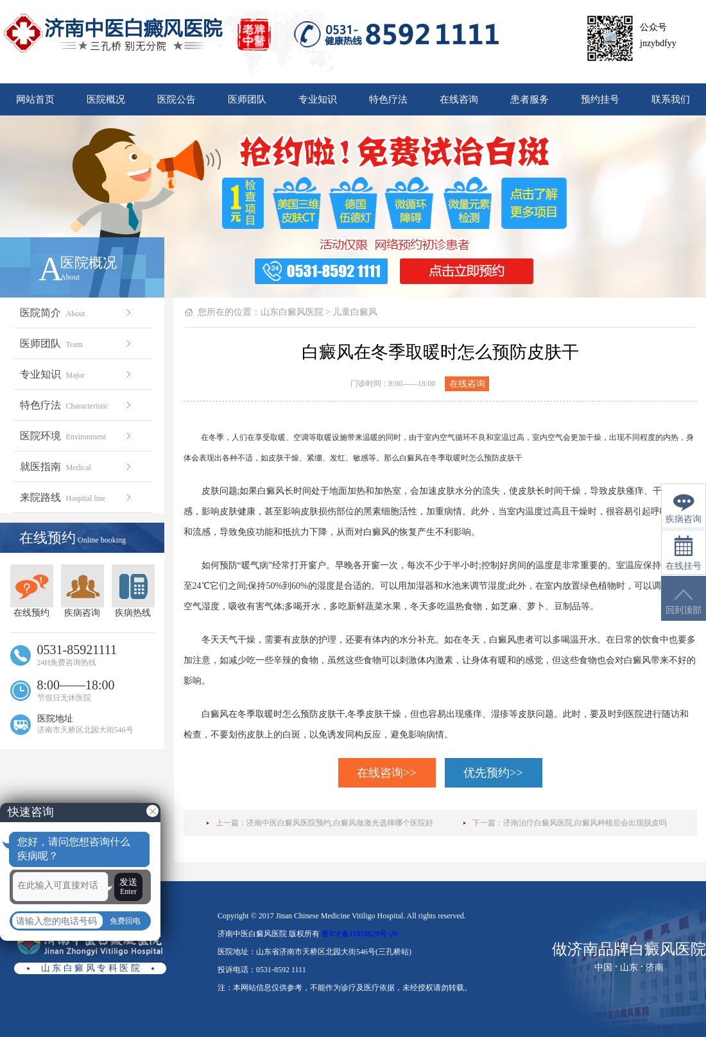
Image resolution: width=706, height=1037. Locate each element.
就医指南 (76, 466)
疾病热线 (133, 591)
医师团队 (247, 99)
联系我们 (670, 99)
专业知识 (317, 99)
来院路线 (76, 497)
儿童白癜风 (354, 312)
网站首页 (35, 99)
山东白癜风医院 (292, 312)
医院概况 (106, 99)
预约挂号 (600, 99)
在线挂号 (684, 553)
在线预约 (31, 591)
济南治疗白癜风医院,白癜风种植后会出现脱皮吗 (585, 822)
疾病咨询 (82, 591)
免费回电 (125, 920)
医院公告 (176, 99)
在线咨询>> (386, 772)
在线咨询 (459, 99)
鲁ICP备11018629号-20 (359, 933)
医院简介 (76, 312)
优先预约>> (492, 772)
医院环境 (76, 435)
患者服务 (529, 99)
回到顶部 (684, 602)
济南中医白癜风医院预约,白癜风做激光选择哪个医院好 (339, 822)
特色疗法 (388, 99)
